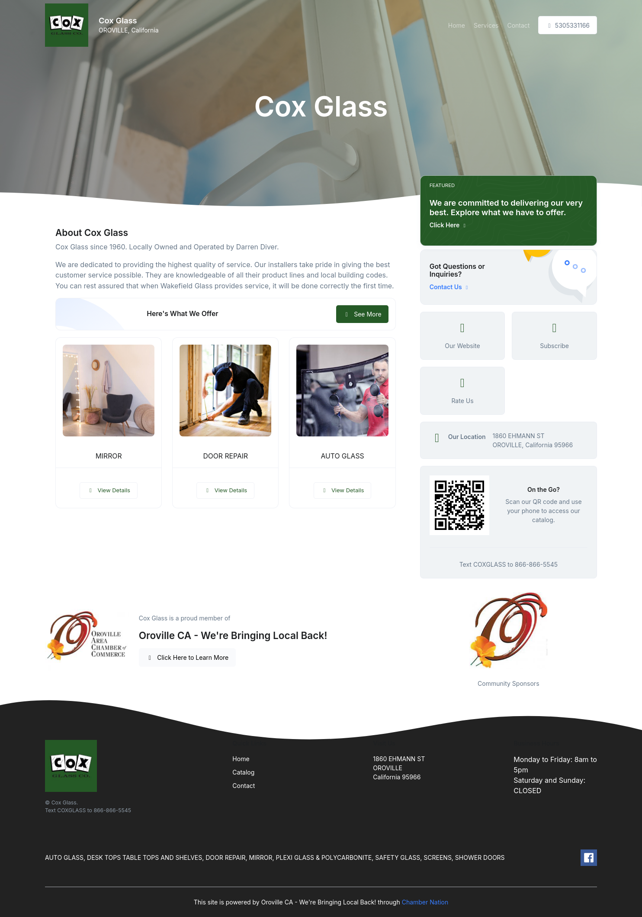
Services (486, 25)
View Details (108, 490)
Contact (518, 25)
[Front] (68, 25)
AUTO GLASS (342, 456)
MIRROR (109, 456)
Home (456, 25)
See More (362, 314)
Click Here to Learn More (187, 657)
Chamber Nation (425, 902)
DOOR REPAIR (225, 456)
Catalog (243, 772)
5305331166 (568, 25)
